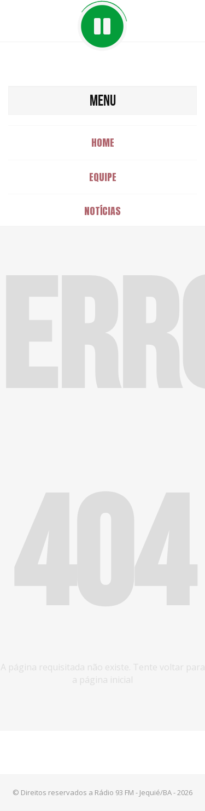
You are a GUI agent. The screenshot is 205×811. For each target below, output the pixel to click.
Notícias (102, 211)
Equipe (102, 177)
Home (102, 142)
